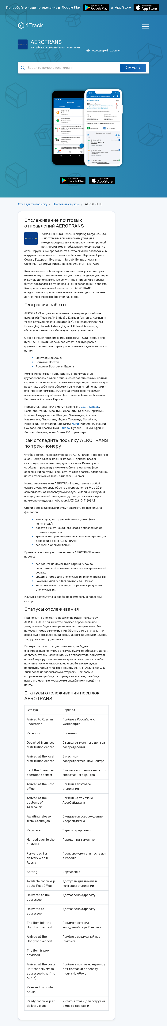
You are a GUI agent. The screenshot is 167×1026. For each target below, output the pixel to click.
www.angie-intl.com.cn (103, 50)
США (84, 406)
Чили (75, 424)
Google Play (85, 7)
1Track (30, 25)
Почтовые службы (66, 204)
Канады (94, 406)
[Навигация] (144, 25)
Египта (65, 428)
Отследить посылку (32, 204)
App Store (137, 7)
